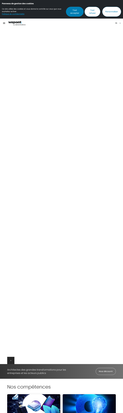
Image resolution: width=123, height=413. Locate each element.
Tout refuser (92, 11)
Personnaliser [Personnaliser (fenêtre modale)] (111, 11)
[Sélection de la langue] (118, 23)
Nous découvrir (106, 371)
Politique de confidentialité (13, 14)
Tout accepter (74, 11)
